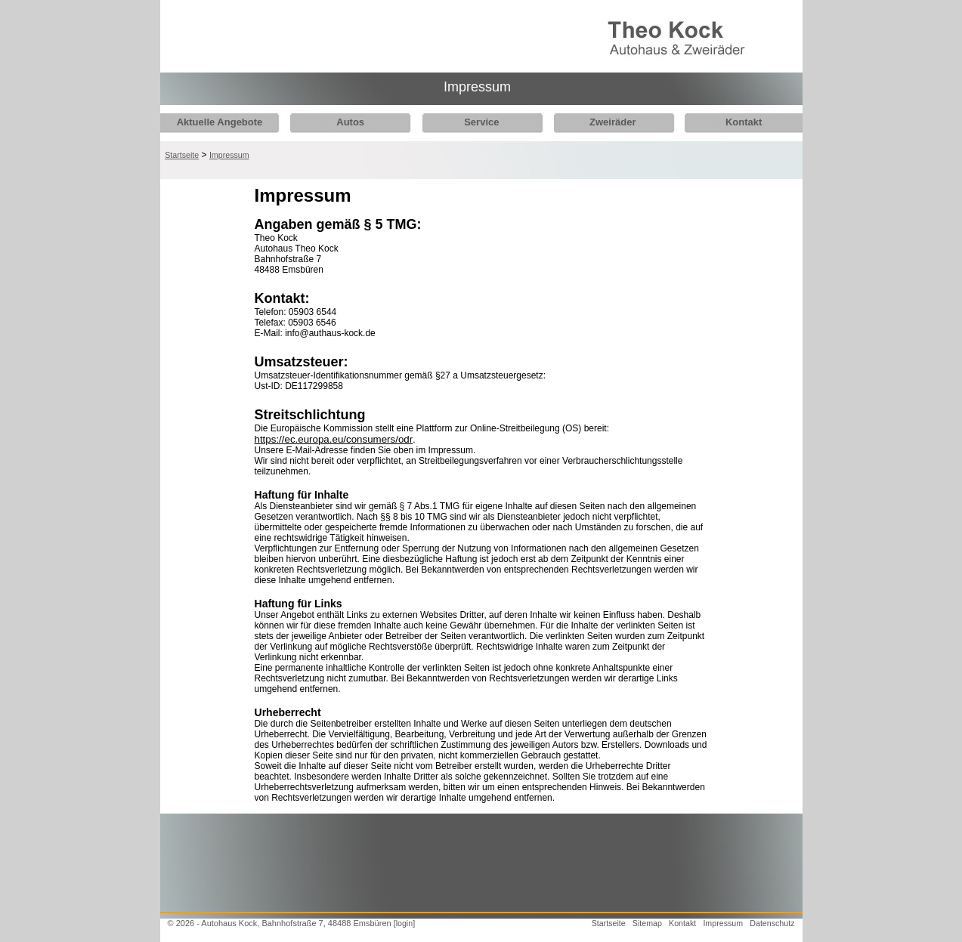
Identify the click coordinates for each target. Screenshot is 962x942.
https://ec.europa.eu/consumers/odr (334, 439)
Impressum (229, 154)
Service (474, 122)
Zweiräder (600, 122)
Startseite (182, 154)
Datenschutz (772, 923)
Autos (346, 122)
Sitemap (647, 923)
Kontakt (727, 122)
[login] (404, 923)
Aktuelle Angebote (220, 122)
